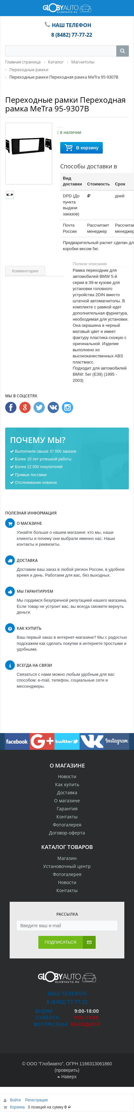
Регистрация (36, 1100)
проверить (67, 1070)
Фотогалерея (67, 825)
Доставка (67, 792)
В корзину (81, 148)
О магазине (67, 800)
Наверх (66, 1076)
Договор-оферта (67, 833)
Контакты (67, 817)
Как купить (67, 784)
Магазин (67, 858)
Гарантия (67, 809)
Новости (67, 776)
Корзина (17, 1107)
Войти (16, 1100)
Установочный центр (67, 866)
